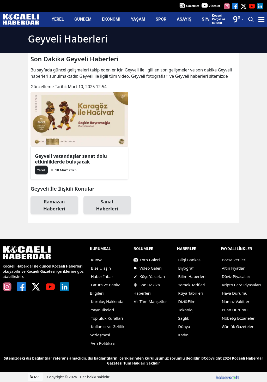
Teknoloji (186, 309)
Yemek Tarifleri (191, 284)
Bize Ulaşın (101, 268)
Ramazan (54, 205)
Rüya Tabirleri (190, 293)
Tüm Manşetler (150, 301)
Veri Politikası (103, 343)
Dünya (184, 326)
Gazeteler (192, 6)
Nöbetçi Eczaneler (238, 318)
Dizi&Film (186, 301)
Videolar (214, 6)
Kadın (183, 334)
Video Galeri (148, 268)
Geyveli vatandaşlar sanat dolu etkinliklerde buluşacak (71, 159)
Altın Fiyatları (234, 268)
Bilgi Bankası (189, 259)
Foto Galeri (147, 259)
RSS (35, 376)
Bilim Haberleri (191, 276)
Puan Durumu (235, 309)
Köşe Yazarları (149, 276)
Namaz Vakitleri (236, 301)
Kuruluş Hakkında (107, 301)
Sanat (107, 205)
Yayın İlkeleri (102, 309)
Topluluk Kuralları (107, 318)
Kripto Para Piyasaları (241, 284)
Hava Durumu (234, 293)
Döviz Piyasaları (236, 276)
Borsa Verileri (234, 259)
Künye (96, 259)
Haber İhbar (102, 276)
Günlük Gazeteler (238, 326)
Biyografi (186, 268)
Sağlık (183, 318)
